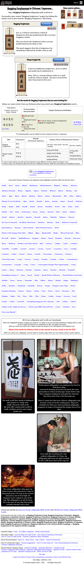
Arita (17, 212)
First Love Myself (8, 312)
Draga (47, 286)
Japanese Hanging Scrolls (27, 551)
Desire (19, 280)
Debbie (5, 280)
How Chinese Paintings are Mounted (49, 535)
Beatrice (41, 222)
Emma (58, 296)
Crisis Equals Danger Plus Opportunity (53, 264)
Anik (18, 206)
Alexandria (56, 196)
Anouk (24, 206)
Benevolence (7, 228)
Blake (55, 233)
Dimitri (58, 280)
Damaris (20, 270)
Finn (73, 307)
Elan (44, 291)
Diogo (65, 280)
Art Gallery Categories (26, 531)
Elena (50, 291)
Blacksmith (46, 233)
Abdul (24, 185)
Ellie (31, 296)
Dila (36, 280)
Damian (29, 270)
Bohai (43, 238)
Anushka (48, 206)
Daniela (53, 270)
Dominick (21, 286)
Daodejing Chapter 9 (10, 275)
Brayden (58, 238)
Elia (73, 291)
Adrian (65, 185)
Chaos (29, 254)
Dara (23, 275)
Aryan (42, 212)
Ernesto (67, 296)
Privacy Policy (31, 557)
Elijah (12, 296)
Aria (64, 206)
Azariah (37, 217)
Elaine (36, 291)
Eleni (57, 291)
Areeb (57, 206)
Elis (19, 296)
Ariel (77, 206)
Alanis (40, 196)
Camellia (5, 249)
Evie (58, 301)
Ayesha (29, 217)
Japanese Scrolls (59, 549)
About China (29, 540)
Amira (47, 201)
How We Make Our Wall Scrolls (25, 535)
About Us (21, 540)
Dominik (31, 286)
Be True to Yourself (9, 222)
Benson (18, 228)
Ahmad (44, 191)
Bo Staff (5, 238)
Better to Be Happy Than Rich (14, 233)
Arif (11, 212)
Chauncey (58, 254)
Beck (57, 222)
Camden (73, 243)
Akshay (32, 196)
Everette (21, 301)
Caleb (65, 243)
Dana (45, 270)
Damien (38, 270)
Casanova (57, 249)
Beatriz (50, 222)
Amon (62, 201)
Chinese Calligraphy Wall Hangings (13, 549)
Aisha (4, 196)
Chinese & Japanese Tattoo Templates (36, 536)
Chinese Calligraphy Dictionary (11, 545)
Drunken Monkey (9, 291)
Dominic (12, 286)
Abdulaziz (34, 185)
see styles (5, 129)
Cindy (19, 259)
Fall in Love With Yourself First (41, 307)
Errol (74, 296)
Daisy (12, 270)
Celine (14, 254)
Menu (78, 2)
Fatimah (66, 307)
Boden (13, 238)
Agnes (36, 191)
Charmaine (47, 254)
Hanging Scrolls (59, 548)
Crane (32, 264)
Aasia (17, 185)
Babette (53, 217)
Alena (47, 196)
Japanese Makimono (45, 548)
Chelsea (68, 254)
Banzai (71, 217)
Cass (66, 249)
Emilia (51, 296)
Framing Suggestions (28, 543)
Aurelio (20, 217)
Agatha (28, 191)
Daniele (62, 270)
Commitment (72, 259)
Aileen (60, 191)
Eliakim (5, 296)
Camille (15, 249)
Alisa (71, 196)
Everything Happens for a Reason (40, 301)
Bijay (37, 233)
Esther (12, 301)
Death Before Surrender (72, 275)
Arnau (35, 212)
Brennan (76, 238)
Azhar (45, 217)
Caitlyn (57, 243)
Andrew (79, 201)
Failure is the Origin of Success (14, 307)
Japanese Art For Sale (9, 551)
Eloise (43, 296)
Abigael (57, 185)
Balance (63, 217)
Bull (41, 243)
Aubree (12, 217)
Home (16, 531)
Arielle (4, 212)
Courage (17, 264)
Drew (73, 286)
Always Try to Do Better (11, 201)
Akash (24, 196)
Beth (57, 228)
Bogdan (35, 238)
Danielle (71, 270)
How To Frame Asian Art (45, 543)
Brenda (68, 238)
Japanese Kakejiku (30, 548)
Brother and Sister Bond (27, 243)
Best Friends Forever (44, 228)
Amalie (39, 201)
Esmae (4, 301)
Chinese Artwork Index (73, 549)
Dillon (42, 280)
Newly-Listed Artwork (42, 531)
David (37, 275)
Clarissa (28, 259)
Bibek (30, 233)
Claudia (44, 259)
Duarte (21, 291)
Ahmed (53, 191)
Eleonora (65, 291)
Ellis (37, 296)
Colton (61, 259)
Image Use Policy (19, 557)
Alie (65, 196)
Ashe (58, 212)
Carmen (32, 249)
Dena (12, 280)
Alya (25, 201)
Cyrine (4, 270)
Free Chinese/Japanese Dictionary (66, 543)
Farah (58, 307)
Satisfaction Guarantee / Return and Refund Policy (54, 557)
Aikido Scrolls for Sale (44, 551)
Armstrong (26, 212)
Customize (46, 24)
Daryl (30, 275)
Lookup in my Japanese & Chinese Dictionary (42, 173)
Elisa (25, 296)
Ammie (55, 201)
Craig (26, 264)
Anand (70, 201)
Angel (11, 206)
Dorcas (39, 286)
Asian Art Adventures (53, 540)
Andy (4, 206)
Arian (70, 206)
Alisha (78, 196)
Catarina (5, 254)
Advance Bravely (8, 191)
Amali (31, 201)
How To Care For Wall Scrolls (11, 536)
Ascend (50, 212)
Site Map (42, 554)
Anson (40, 206)
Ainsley (69, 191)
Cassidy (73, 249)
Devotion (28, 280)
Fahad (73, 301)
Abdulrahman (45, 185)
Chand (21, 254)
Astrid (4, 217)
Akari (17, 196)
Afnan (20, 191)
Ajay (10, 196)
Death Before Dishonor (51, 275)
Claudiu (53, 259)
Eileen (29, 291)
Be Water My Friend (27, 222)
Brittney (12, 243)
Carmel (23, 249)
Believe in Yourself (69, 222)
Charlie (37, 254)
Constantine (7, 264)
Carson (40, 249)
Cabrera (49, 243)
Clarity (36, 259)
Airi (75, 191)
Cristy (73, 264)
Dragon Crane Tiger (60, 286)
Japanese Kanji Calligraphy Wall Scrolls (34, 510)
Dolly (4, 286)
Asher (65, 212)
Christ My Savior (8, 259)
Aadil (4, 185)
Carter (48, 249)
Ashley (72, 212)
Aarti (11, 185)
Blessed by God (67, 233)
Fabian (65, 301)
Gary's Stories (40, 540)
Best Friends (28, 228)
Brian (4, 243)
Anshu (32, 206)
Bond (50, 238)
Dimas (50, 280)
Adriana (74, 185)
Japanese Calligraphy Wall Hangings (39, 549)
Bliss (77, 233)
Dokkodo (74, 280)
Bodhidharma (24, 238)
